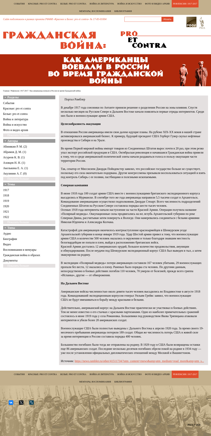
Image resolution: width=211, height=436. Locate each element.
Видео (7, 244)
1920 (6, 206)
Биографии (10, 238)
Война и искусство (129, 3)
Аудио (7, 233)
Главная (6, 91)
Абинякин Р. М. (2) (15, 146)
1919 (6, 200)
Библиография (123, 11)
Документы (10, 260)
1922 (6, 217)
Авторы (12, 140)
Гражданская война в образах (21, 255)
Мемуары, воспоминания (95, 11)
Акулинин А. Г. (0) (15, 173)
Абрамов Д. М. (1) (14, 152)
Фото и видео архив (157, 3)
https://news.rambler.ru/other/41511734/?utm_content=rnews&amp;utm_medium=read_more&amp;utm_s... (139, 361)
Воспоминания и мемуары (20, 249)
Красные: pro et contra (42, 3)
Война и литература (102, 3)
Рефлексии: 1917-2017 (185, 3)
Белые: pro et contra (73, 3)
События (19, 3)
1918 (6, 195)
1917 (6, 190)
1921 (6, 211)
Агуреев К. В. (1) (14, 157)
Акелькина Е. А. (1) (15, 168)
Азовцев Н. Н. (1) (14, 162)
